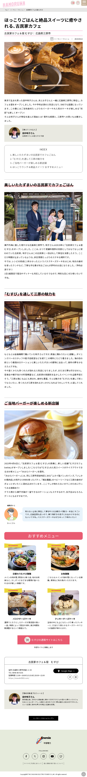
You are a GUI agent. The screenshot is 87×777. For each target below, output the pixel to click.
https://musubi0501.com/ (18, 678)
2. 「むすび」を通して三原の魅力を (27, 158)
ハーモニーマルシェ (17, 10)
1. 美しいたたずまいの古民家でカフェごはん (33, 154)
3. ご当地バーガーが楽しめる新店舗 (28, 163)
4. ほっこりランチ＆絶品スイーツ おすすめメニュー (36, 167)
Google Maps (66, 670)
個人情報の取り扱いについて (53, 763)
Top (6, 10)
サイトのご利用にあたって (33, 763)
